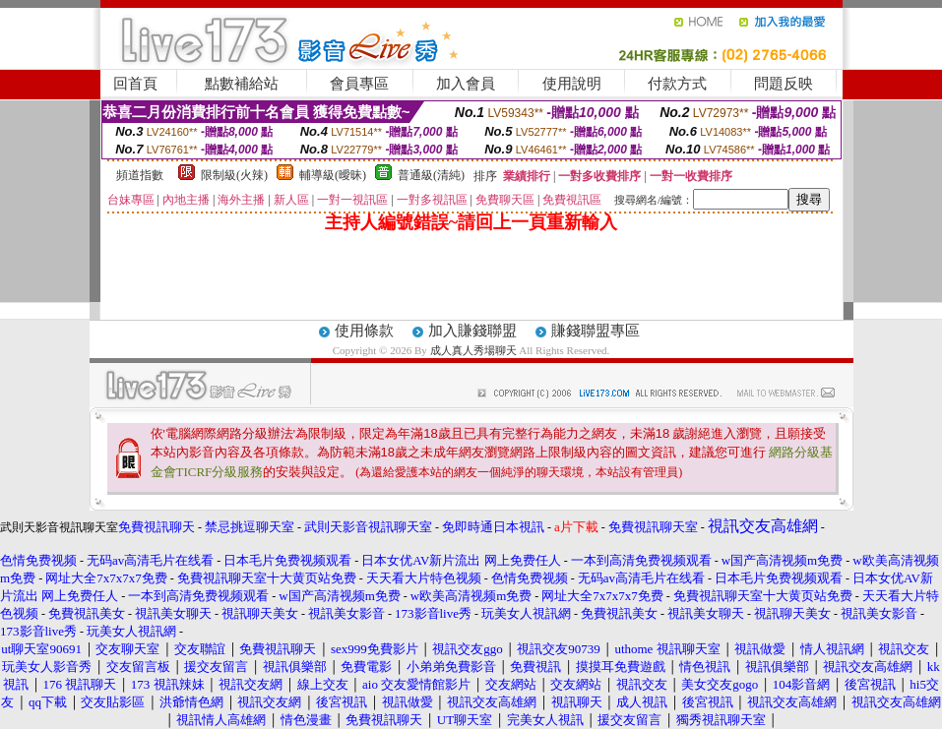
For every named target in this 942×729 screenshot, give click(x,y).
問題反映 (783, 83)
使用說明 (571, 83)
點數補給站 (242, 83)
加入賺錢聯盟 (472, 330)
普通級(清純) (431, 175)
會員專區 (359, 83)
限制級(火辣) (234, 175)
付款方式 (677, 83)
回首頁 (135, 83)
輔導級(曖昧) (332, 175)
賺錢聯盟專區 (595, 330)
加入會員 (465, 83)
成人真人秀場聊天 (473, 350)
